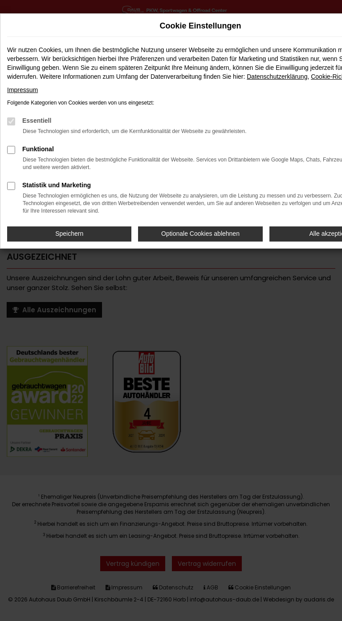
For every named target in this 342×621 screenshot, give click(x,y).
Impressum (22, 89)
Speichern (69, 233)
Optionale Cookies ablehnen (200, 233)
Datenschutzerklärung (277, 76)
